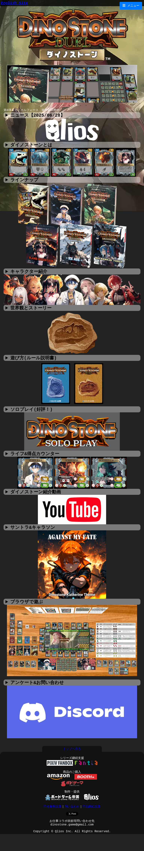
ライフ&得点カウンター (34, 457)
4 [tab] (75, 106)
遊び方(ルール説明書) (33, 361)
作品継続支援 (91, 819)
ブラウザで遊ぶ (26, 607)
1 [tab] (58, 106)
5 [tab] (80, 106)
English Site (14, 3)
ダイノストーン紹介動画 (35, 496)
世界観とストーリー (31, 311)
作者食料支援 (53, 819)
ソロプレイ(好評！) (31, 413)
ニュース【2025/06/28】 (37, 116)
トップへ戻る (72, 757)
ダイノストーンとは (31, 146)
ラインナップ (24, 182)
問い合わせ (72, 819)
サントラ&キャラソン (32, 532)
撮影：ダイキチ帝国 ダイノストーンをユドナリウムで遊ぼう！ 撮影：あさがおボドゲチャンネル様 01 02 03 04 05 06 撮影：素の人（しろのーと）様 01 (72, 496)
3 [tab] (69, 106)
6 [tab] (86, 106)
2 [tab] (63, 106)
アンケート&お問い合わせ (37, 688)
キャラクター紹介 (28, 274)
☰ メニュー (130, 6)
